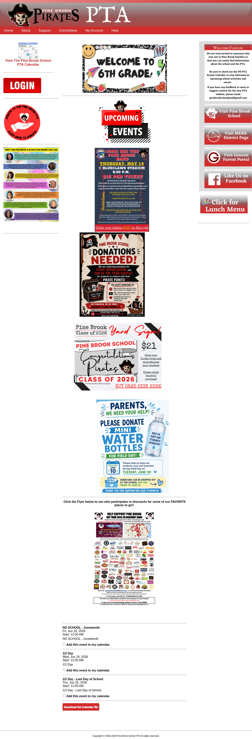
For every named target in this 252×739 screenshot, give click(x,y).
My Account (94, 30)
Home (8, 30)
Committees (68, 30)
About (26, 30)
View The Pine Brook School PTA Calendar (28, 61)
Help (115, 30)
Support (44, 30)
